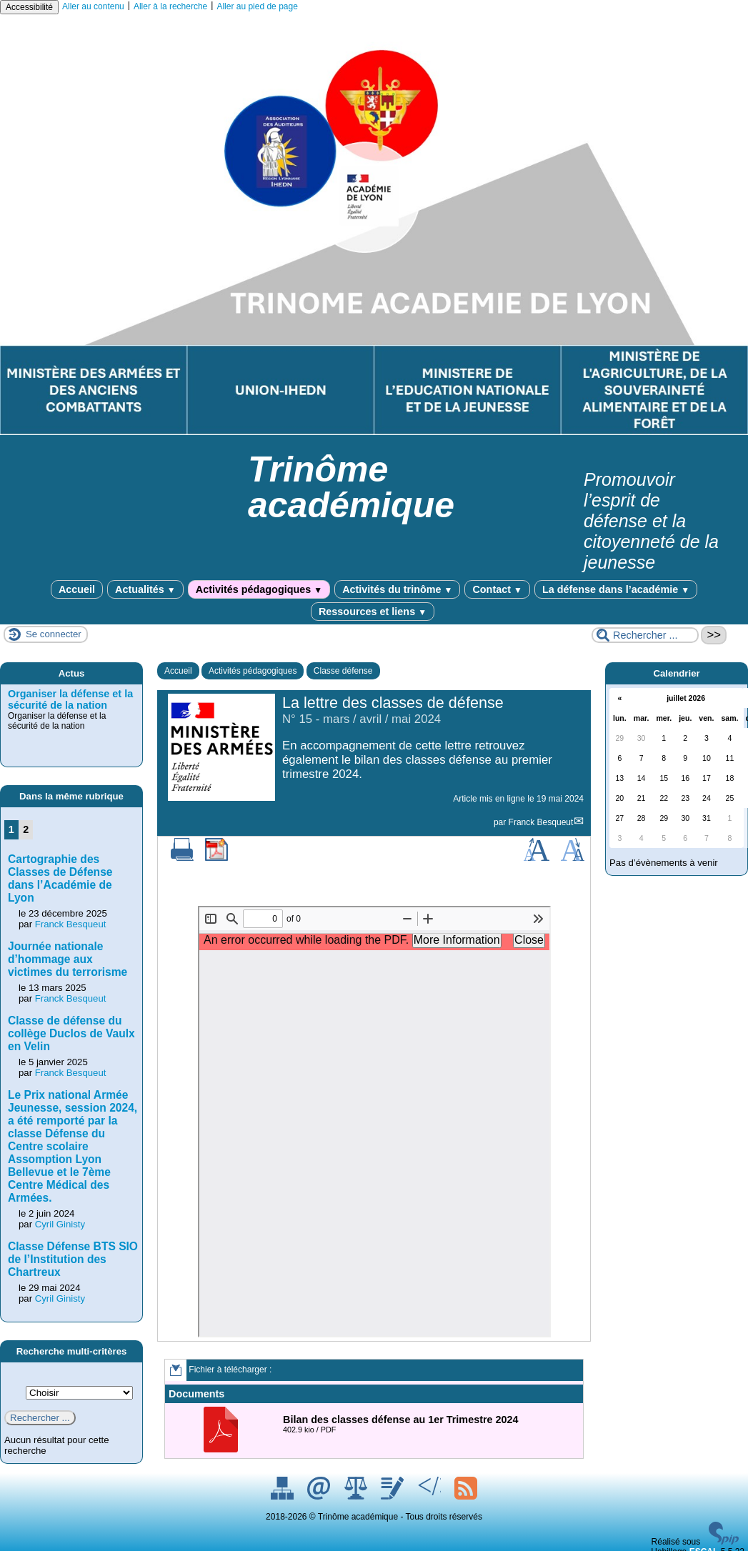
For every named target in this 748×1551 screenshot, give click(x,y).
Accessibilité (29, 7)
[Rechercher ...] (645, 635)
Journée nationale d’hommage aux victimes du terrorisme (67, 959)
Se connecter (53, 634)
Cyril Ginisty (60, 1224)
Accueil (77, 589)
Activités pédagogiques (259, 589)
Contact (497, 589)
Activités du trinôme (397, 589)
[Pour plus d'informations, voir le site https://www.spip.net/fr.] (723, 1542)
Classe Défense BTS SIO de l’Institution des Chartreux (73, 1259)
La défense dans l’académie (615, 589)
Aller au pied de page (256, 6)
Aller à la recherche (170, 6)
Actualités (145, 589)
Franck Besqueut (541, 822)
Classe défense (343, 671)
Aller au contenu (93, 6)
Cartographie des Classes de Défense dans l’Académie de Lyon (60, 878)
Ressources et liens (373, 611)
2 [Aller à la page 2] (26, 829)
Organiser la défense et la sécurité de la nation (70, 699)
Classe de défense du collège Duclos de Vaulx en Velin (71, 1033)
